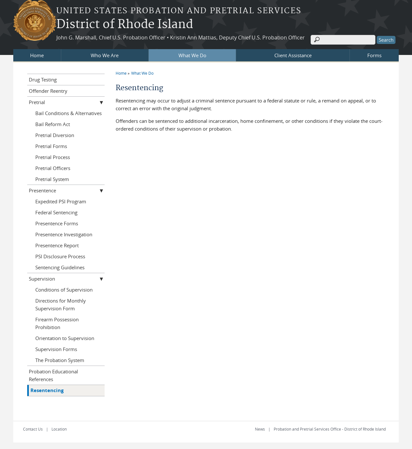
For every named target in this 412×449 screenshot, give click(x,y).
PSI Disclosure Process (60, 256)
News (260, 429)
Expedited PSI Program (60, 201)
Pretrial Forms (51, 146)
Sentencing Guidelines (60, 267)
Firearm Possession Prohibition (57, 323)
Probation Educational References (53, 375)
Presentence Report (57, 245)
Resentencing (46, 390)
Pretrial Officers (52, 168)
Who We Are (105, 55)
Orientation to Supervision (64, 338)
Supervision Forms (56, 349)
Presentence (42, 190)
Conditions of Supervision (64, 289)
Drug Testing (43, 79)
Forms (374, 55)
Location (59, 429)
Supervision (42, 278)
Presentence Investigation (63, 234)
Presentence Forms (56, 223)
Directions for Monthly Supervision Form (60, 304)
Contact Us (33, 429)
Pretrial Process (52, 157)
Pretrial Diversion (54, 135)
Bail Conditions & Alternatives (68, 113)
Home (37, 55)
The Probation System (59, 360)
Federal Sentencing (56, 212)
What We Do (192, 55)
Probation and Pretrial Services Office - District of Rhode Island (330, 429)
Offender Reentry (48, 91)
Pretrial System (52, 179)
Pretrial (37, 102)
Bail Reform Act (52, 124)
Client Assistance (293, 55)
